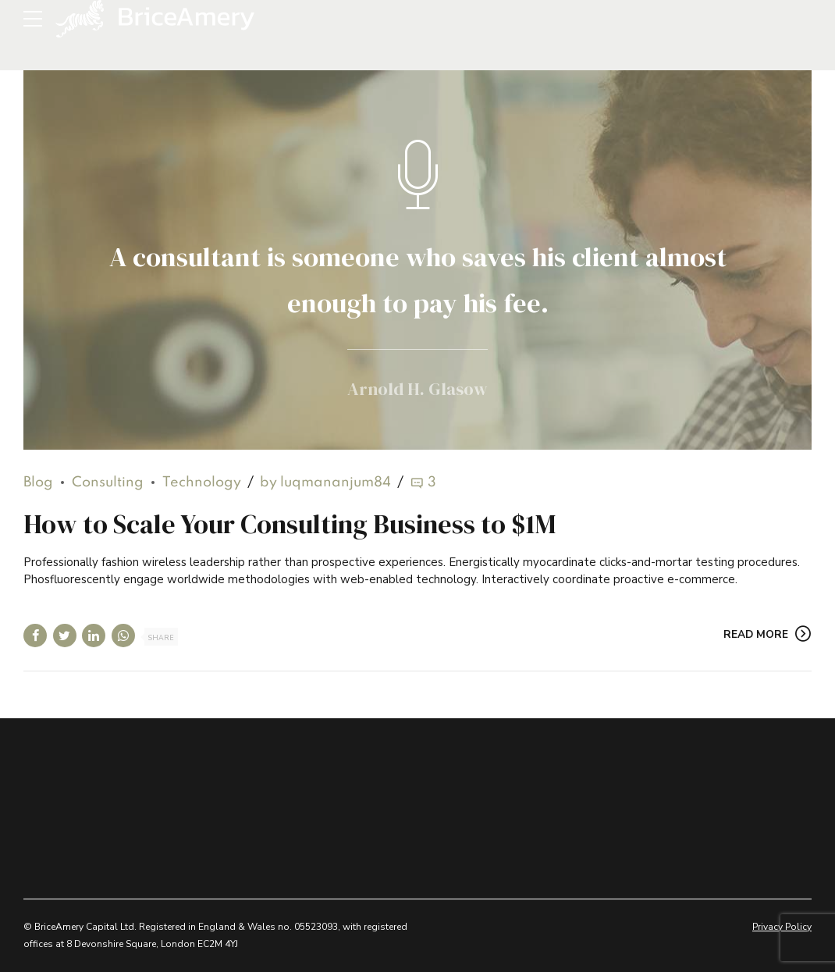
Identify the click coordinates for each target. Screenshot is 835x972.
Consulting (108, 482)
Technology (201, 482)
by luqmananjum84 (325, 482)
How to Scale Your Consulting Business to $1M (289, 525)
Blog (38, 482)
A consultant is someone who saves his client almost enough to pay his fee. (418, 276)
